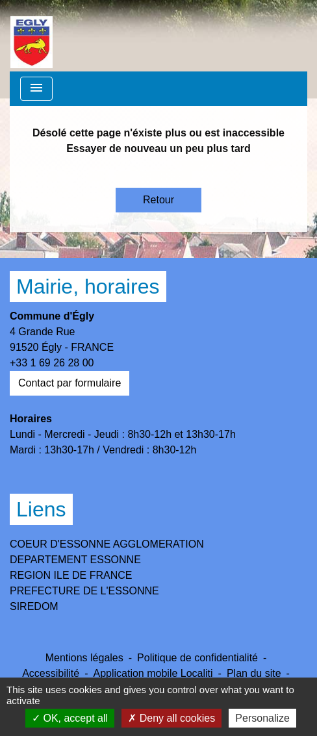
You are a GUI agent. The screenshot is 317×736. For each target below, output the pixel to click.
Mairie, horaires (88, 286)
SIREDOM (34, 606)
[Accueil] (31, 35)
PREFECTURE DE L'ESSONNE (84, 590)
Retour (158, 199)
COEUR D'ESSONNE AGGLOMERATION (107, 544)
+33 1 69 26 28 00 (52, 362)
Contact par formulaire (69, 382)
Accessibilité (50, 673)
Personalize (262, 718)
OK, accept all (70, 718)
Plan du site (254, 673)
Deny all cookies (171, 718)
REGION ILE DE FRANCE (71, 575)
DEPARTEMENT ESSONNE (75, 559)
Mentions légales (84, 657)
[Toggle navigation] (36, 89)
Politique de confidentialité (197, 657)
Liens (41, 509)
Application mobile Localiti (152, 673)
